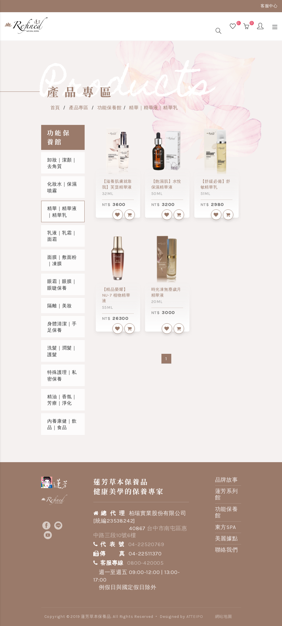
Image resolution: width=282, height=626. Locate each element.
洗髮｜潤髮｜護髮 (62, 351)
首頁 (55, 107)
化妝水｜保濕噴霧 (62, 187)
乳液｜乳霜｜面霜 (62, 236)
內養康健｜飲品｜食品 (62, 424)
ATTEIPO (194, 616)
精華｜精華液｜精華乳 (153, 107)
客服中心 (269, 5)
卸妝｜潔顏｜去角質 (62, 163)
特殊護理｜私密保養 (62, 375)
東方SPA (225, 527)
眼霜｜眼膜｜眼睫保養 (62, 284)
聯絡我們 (226, 550)
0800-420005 (145, 563)
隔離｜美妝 (59, 305)
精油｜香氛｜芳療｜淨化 (62, 400)
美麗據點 (226, 538)
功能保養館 (109, 107)
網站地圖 (223, 616)
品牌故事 (226, 480)
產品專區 (78, 107)
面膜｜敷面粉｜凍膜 (62, 260)
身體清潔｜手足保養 (62, 327)
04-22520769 (146, 544)
